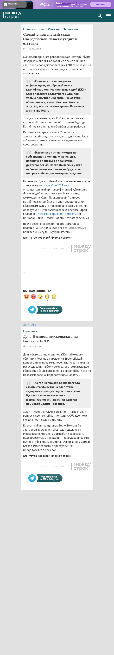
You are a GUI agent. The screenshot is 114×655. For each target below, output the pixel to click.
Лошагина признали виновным (58, 214)
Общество (53, 29)
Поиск (100, 16)
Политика (30, 331)
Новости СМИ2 (28, 324)
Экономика (71, 29)
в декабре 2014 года (56, 185)
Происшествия (33, 29)
